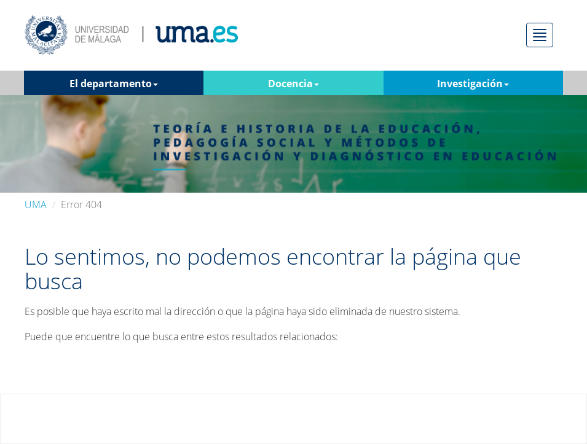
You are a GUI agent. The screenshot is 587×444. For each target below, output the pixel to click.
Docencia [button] (293, 83)
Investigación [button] (473, 83)
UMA (36, 204)
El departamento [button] (113, 83)
